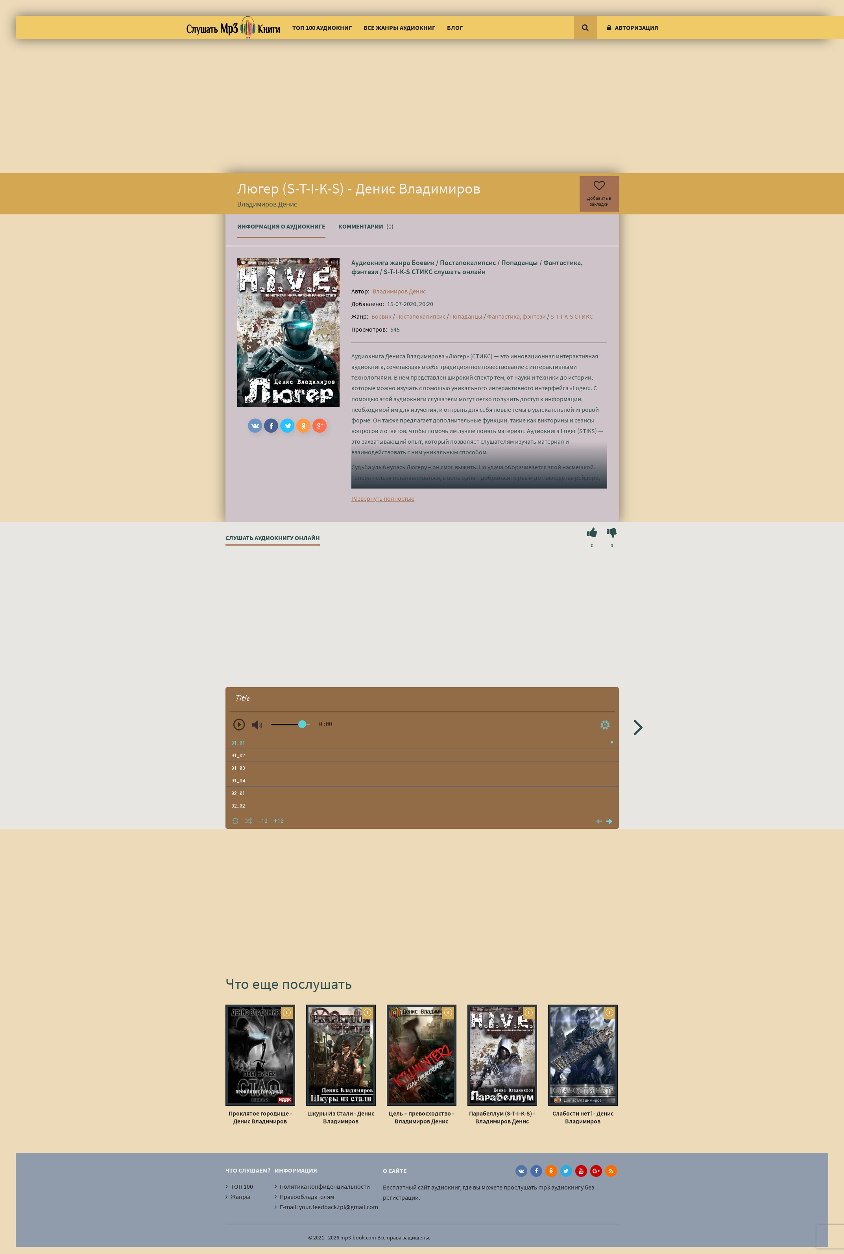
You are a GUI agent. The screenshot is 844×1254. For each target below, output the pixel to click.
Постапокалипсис (468, 262)
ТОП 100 (242, 1186)
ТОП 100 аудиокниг (322, 27)
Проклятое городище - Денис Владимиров (260, 1117)
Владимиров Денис (399, 291)
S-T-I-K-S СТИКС (408, 271)
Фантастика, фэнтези (516, 316)
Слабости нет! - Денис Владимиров (582, 1117)
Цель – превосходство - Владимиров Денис (421, 1117)
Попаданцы (519, 262)
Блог (455, 27)
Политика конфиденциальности (325, 1186)
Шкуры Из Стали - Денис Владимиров (340, 1117)
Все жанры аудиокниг (399, 27)
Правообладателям (307, 1197)
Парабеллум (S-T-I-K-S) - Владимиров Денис (502, 1117)
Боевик (423, 262)
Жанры (240, 1197)
